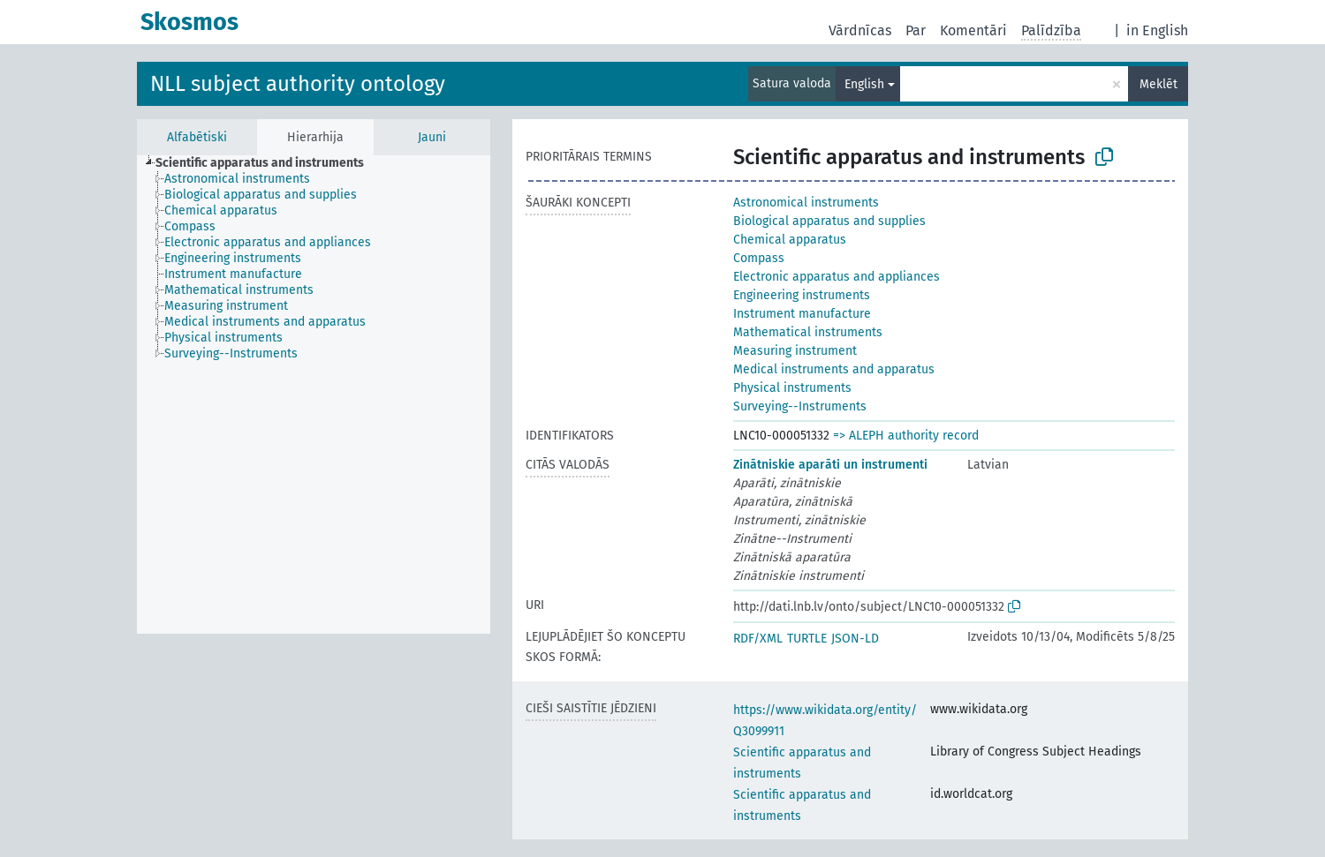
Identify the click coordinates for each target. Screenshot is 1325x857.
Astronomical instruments (806, 202)
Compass (758, 258)
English (864, 84)
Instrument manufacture (802, 313)
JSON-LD (855, 638)
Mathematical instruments (807, 332)
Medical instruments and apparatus (834, 369)
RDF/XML (758, 638)
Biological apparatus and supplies (829, 221)
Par (915, 30)
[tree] (313, 394)
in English (1157, 30)
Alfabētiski (197, 137)
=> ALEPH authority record (906, 435)
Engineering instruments (801, 295)
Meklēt (1158, 84)
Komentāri (973, 30)
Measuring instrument (795, 350)
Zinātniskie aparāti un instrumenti (830, 464)
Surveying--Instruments (800, 406)
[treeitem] (267, 163)
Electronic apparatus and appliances (836, 276)
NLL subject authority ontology (297, 83)
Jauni (432, 137)
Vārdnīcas (860, 30)
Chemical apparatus (789, 239)
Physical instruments (792, 387)
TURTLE (807, 638)
